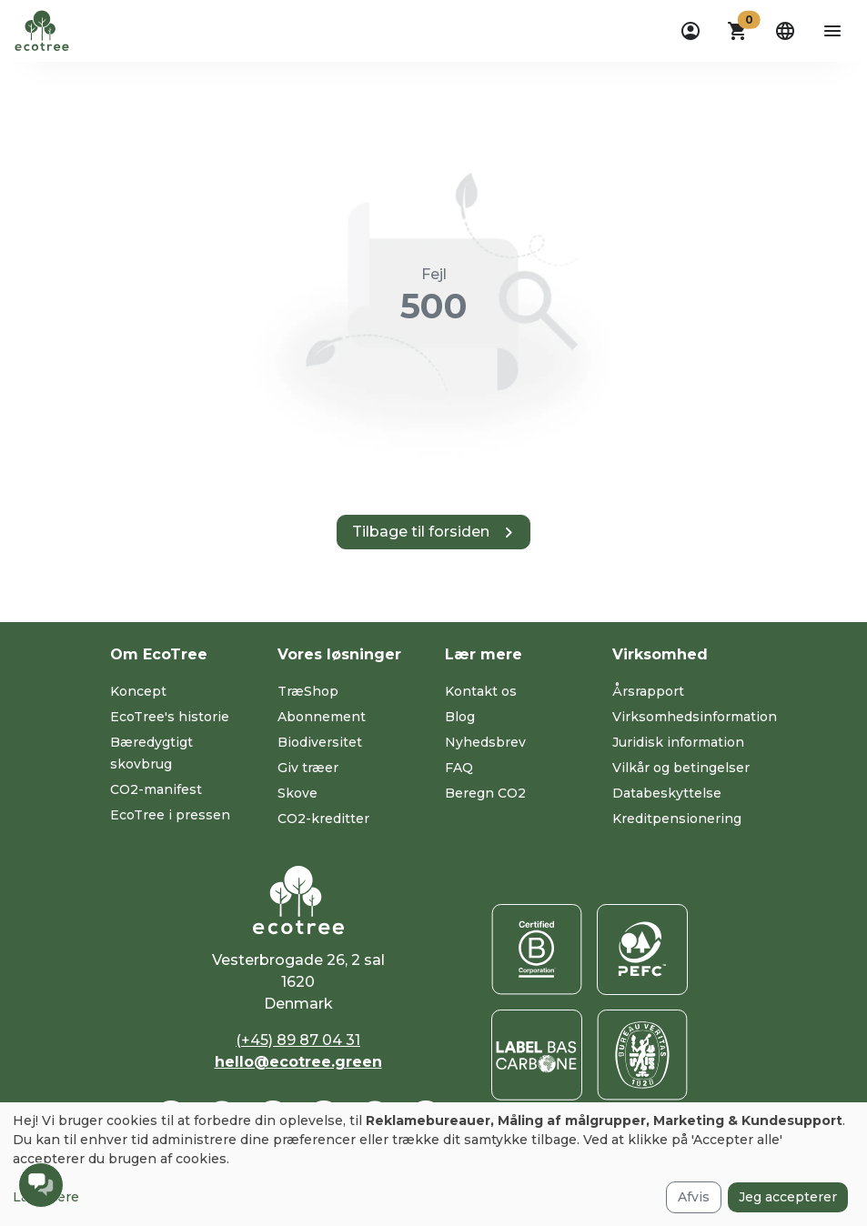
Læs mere (46, 1197)
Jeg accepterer (788, 1197)
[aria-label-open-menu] (832, 31)
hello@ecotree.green (298, 1061)
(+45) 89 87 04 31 (298, 1040)
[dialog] (433, 1164)
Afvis (694, 1197)
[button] (738, 31)
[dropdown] (690, 31)
